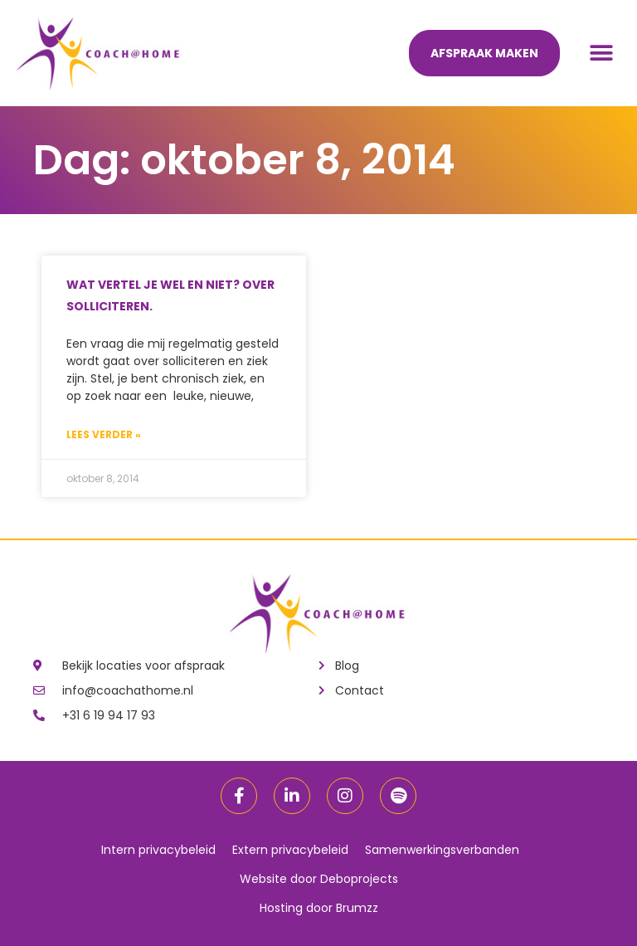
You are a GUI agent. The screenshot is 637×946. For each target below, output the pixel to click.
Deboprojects (359, 878)
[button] (601, 53)
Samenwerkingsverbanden (442, 849)
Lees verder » (103, 434)
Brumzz (357, 908)
